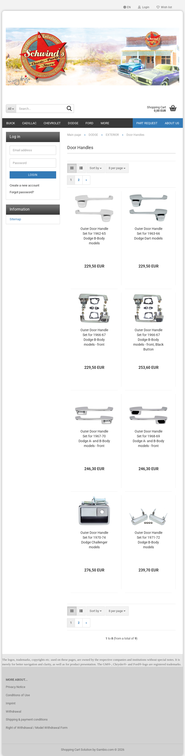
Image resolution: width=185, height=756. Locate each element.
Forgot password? (22, 192)
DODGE (73, 123)
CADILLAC (29, 123)
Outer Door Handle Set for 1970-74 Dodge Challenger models (94, 540)
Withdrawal (13, 711)
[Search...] (11, 108)
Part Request (147, 123)
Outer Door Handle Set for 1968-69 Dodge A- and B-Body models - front (148, 438)
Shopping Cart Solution (76, 749)
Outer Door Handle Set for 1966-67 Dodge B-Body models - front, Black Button (148, 339)
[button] (127, 7)
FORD (89, 123)
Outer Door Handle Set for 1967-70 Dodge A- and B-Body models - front (94, 438)
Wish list (164, 7)
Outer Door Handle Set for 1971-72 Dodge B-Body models (148, 540)
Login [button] (143, 7)
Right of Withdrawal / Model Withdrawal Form (36, 727)
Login (33, 175)
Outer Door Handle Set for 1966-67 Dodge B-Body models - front (94, 337)
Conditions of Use (18, 695)
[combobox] (95, 168)
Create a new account (24, 185)
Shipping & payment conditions (27, 719)
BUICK (10, 123)
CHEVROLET (52, 123)
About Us (172, 123)
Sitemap (15, 219)
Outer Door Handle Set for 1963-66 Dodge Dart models (148, 233)
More (105, 123)
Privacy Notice (15, 687)
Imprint (10, 703)
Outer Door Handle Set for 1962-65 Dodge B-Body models (94, 236)
